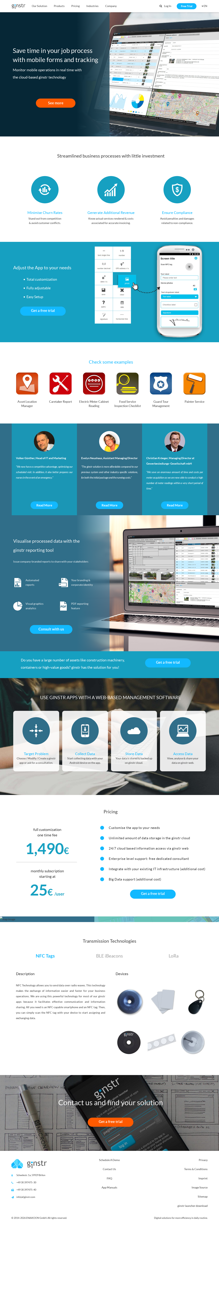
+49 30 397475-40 (26, 1274)
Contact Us (109, 1253)
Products (59, 6)
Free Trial (186, 6)
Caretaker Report (60, 401)
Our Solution (39, 6)
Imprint (203, 1262)
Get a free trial (43, 311)
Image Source (200, 1272)
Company (111, 6)
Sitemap (203, 1281)
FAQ (109, 1262)
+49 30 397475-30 (26, 1266)
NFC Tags (45, 1040)
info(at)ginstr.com (25, 1281)
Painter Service (194, 401)
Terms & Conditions (196, 1253)
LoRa (174, 1040)
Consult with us (51, 629)
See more (55, 103)
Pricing (75, 6)
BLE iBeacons (109, 1040)
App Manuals (109, 1272)
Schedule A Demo (109, 1244)
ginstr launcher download (192, 1290)
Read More (44, 505)
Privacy (203, 1244)
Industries (92, 6)
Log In (167, 6)
